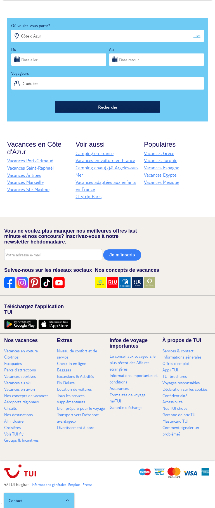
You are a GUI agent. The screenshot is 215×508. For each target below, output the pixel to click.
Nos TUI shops (174, 408)
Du (13, 49)
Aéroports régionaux (21, 401)
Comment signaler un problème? (180, 430)
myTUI (115, 400)
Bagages (64, 369)
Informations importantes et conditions (134, 378)
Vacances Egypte (160, 175)
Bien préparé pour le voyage (81, 408)
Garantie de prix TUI (179, 414)
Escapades (13, 363)
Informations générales (181, 356)
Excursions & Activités (75, 376)
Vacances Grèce (159, 153)
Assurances (119, 388)
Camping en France (94, 153)
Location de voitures (74, 389)
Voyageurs (20, 73)
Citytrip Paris (88, 196)
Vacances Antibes (24, 175)
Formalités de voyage (127, 394)
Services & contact (177, 350)
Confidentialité (174, 395)
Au (111, 49)
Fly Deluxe (66, 382)
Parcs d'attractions (20, 369)
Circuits (10, 408)
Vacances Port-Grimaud (30, 160)
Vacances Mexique (161, 182)
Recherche (107, 106)
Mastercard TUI (175, 420)
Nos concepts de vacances (26, 395)
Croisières (12, 427)
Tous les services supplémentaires (71, 398)
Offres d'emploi (175, 363)
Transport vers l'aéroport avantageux (78, 417)
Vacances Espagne (161, 167)
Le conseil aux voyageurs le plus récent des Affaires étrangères (132, 362)
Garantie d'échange (126, 407)
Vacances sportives (20, 376)
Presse (87, 484)
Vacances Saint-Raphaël (30, 168)
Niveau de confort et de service (77, 354)
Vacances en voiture (21, 350)
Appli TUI (170, 369)
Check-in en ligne (71, 363)
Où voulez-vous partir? (30, 25)
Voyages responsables (181, 382)
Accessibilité (172, 401)
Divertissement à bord (75, 427)
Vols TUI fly (13, 433)
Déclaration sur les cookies (184, 389)
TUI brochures (174, 376)
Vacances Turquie (160, 160)
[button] (39, 500)
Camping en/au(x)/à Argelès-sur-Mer (106, 171)
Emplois (74, 484)
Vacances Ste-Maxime (28, 189)
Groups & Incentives (21, 440)
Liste (196, 36)
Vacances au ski (17, 382)
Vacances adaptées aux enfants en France (105, 185)
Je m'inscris (122, 254)
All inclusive (13, 420)
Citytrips (11, 356)
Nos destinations (18, 414)
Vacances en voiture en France (105, 160)
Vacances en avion (19, 389)
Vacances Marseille (25, 182)
